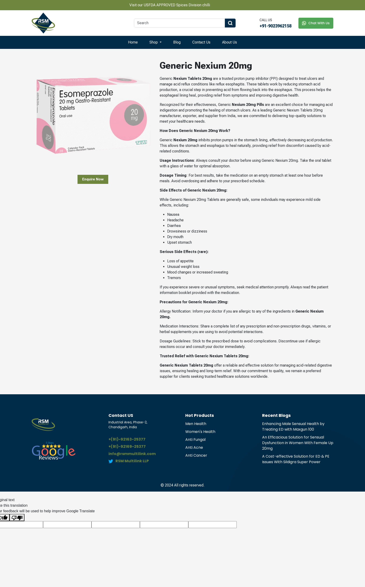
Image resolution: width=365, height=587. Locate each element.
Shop (154, 42)
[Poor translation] (17, 517)
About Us (229, 42)
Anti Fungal (195, 439)
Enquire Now (93, 179)
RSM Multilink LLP (132, 461)
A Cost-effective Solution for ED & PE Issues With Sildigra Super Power (295, 459)
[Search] (179, 23)
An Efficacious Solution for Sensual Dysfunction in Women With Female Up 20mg (297, 443)
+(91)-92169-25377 (127, 446)
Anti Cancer (196, 455)
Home (133, 42)
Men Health (195, 423)
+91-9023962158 (275, 26)
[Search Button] (230, 23)
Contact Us (201, 42)
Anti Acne (194, 447)
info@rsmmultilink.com (132, 453)
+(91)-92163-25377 (126, 439)
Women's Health (200, 431)
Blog (177, 42)
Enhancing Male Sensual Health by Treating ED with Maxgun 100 (293, 426)
